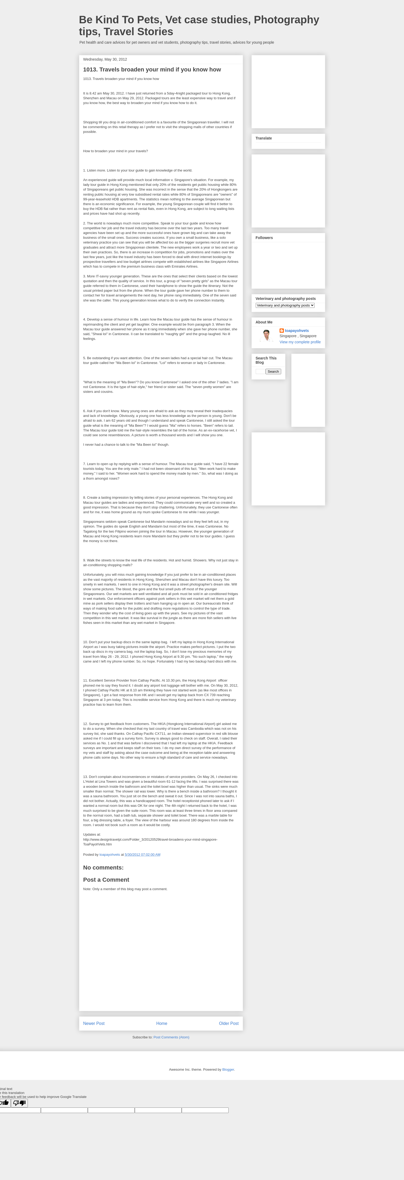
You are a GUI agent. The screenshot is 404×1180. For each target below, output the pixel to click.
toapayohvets (297, 330)
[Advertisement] (295, 90)
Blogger (228, 1069)
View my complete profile (300, 342)
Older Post (229, 1023)
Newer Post (94, 1023)
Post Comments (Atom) (171, 1037)
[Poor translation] (19, 1103)
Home (161, 1023)
